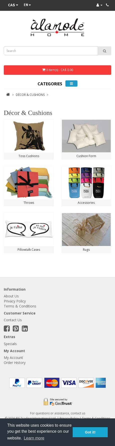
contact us (78, 413)
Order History (15, 362)
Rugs (86, 249)
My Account (13, 357)
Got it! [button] (90, 432)
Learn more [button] (34, 438)
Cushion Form (86, 156)
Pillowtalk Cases (29, 249)
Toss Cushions (29, 156)
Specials (10, 343)
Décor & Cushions (30, 95)
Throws (29, 203)
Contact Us (13, 319)
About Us (11, 296)
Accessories (86, 203)
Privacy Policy (15, 301)
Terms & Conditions (20, 306)
